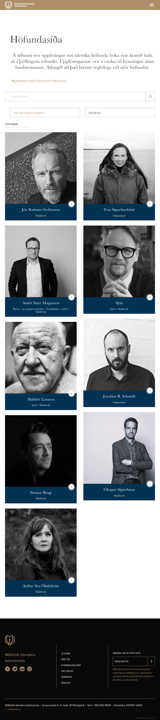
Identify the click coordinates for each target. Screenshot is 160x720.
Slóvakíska (95, 113)
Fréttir (65, 659)
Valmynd (151, 5)
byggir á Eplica (146, 717)
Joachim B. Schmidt (119, 396)
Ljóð (64, 309)
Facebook (7, 668)
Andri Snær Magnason (40, 302)
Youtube (22, 668)
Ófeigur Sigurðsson (119, 489)
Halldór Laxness (41, 399)
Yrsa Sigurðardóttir (119, 209)
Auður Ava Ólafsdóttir (41, 585)
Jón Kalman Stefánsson (41, 209)
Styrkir (65, 653)
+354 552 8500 (102, 705)
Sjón (119, 302)
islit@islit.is (14, 709)
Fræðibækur (52, 309)
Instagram (29, 668)
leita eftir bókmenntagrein (29, 113)
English (65, 682)
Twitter (14, 668)
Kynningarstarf (71, 665)
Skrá (151, 661)
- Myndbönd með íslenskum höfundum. (38, 81)
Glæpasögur (119, 216)
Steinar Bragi (41, 492)
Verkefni (66, 677)
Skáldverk (41, 216)
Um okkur (67, 671)
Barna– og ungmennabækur (28, 309)
